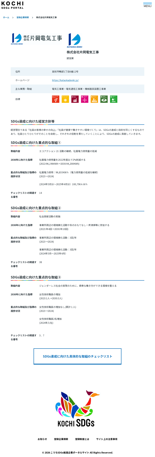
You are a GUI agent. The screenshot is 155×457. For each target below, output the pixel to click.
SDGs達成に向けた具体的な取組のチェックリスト (77, 356)
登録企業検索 (23, 17)
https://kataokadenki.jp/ (65, 80)
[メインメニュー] (147, 4)
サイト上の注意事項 (106, 439)
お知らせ (42, 439)
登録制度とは (82, 439)
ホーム (6, 17)
